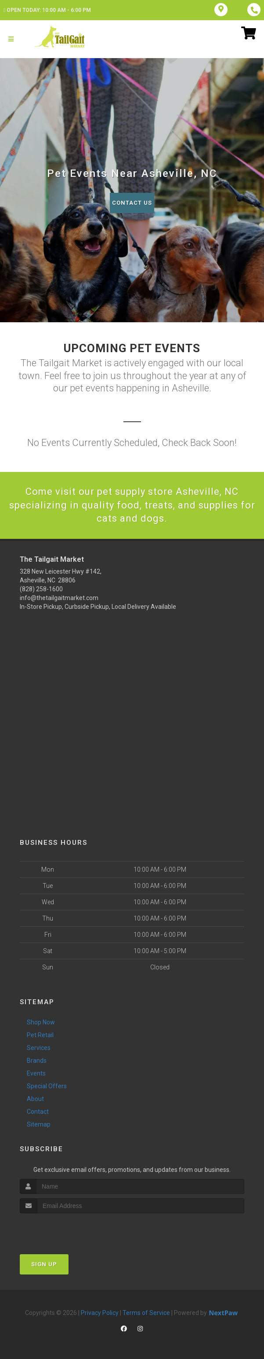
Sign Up (44, 1264)
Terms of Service (146, 1312)
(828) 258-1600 (41, 589)
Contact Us (132, 202)
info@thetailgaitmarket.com (59, 597)
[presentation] (66, 1230)
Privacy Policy (100, 1312)
